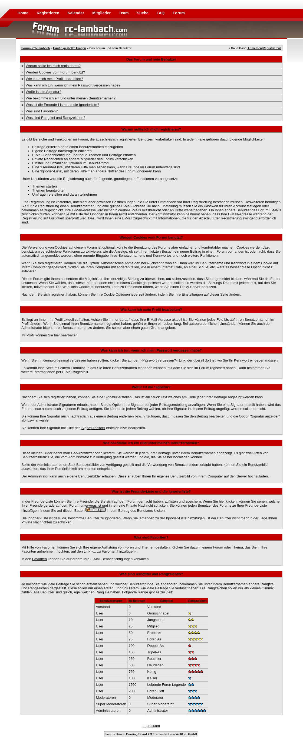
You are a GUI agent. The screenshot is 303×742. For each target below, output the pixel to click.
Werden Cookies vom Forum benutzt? (55, 72)
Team (124, 13)
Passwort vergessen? (159, 360)
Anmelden (255, 48)
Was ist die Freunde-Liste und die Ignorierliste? (62, 105)
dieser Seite (219, 294)
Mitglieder (102, 13)
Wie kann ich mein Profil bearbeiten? (54, 79)
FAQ (161, 13)
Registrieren (48, 13)
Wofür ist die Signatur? (43, 92)
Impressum (151, 726)
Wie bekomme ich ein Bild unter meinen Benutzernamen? (71, 98)
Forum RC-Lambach (35, 48)
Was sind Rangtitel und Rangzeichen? (55, 118)
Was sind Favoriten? (42, 111)
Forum (179, 13)
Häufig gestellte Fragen (69, 48)
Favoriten (39, 559)
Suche (143, 13)
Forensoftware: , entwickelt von (151, 734)
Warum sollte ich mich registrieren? (53, 66)
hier (57, 335)
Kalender (76, 13)
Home (23, 13)
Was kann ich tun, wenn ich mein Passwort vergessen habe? (73, 85)
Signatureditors (93, 428)
